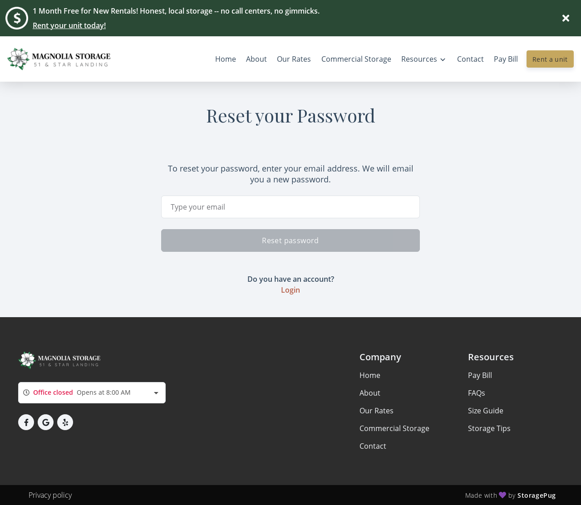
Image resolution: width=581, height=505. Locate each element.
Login (290, 290)
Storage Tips (489, 428)
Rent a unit (550, 59)
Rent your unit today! (69, 25)
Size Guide (485, 411)
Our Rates (376, 411)
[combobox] (92, 392)
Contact (372, 446)
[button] (26, 422)
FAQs (476, 393)
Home (369, 375)
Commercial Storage (394, 428)
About (369, 393)
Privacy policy (50, 495)
